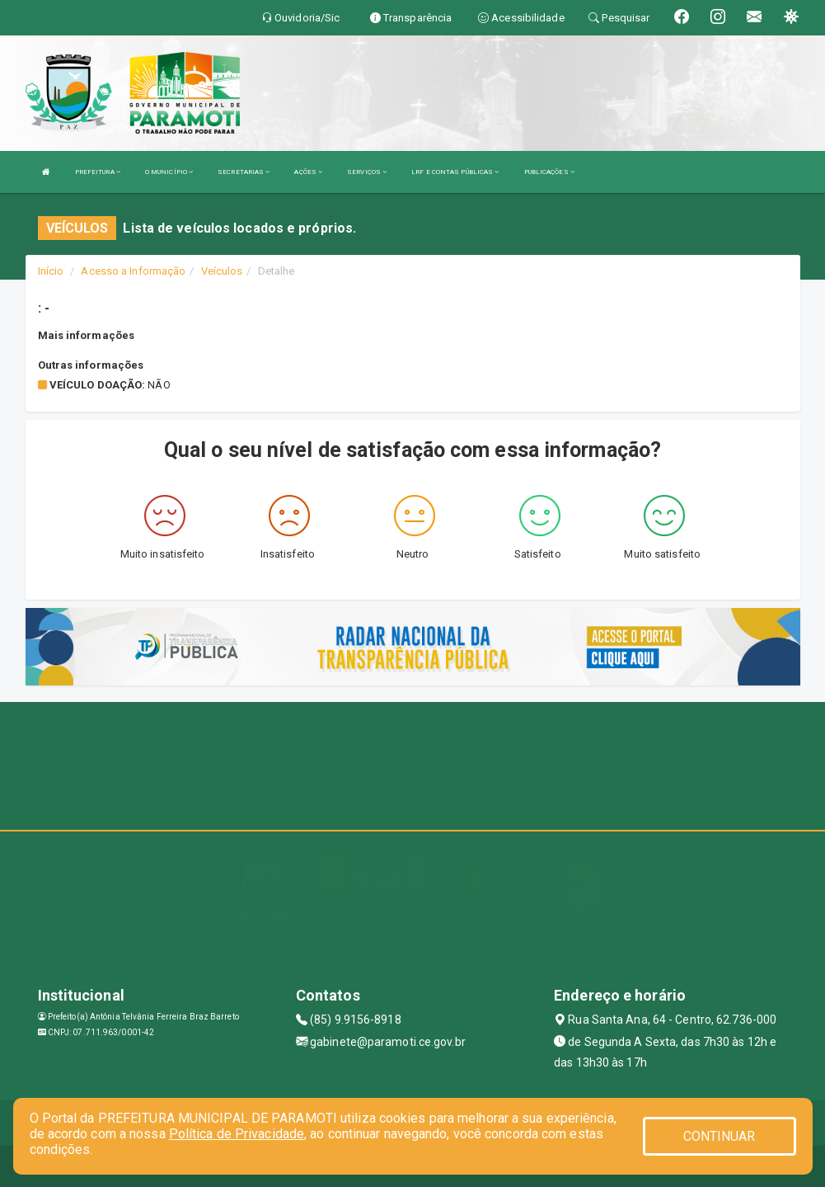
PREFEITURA (97, 172)
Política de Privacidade (236, 1134)
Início (51, 271)
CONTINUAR (719, 1136)
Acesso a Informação (133, 271)
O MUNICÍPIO (169, 172)
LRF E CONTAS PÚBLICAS (455, 172)
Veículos (222, 271)
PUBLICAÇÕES (549, 172)
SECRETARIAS (244, 172)
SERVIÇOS (367, 172)
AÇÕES (308, 172)
